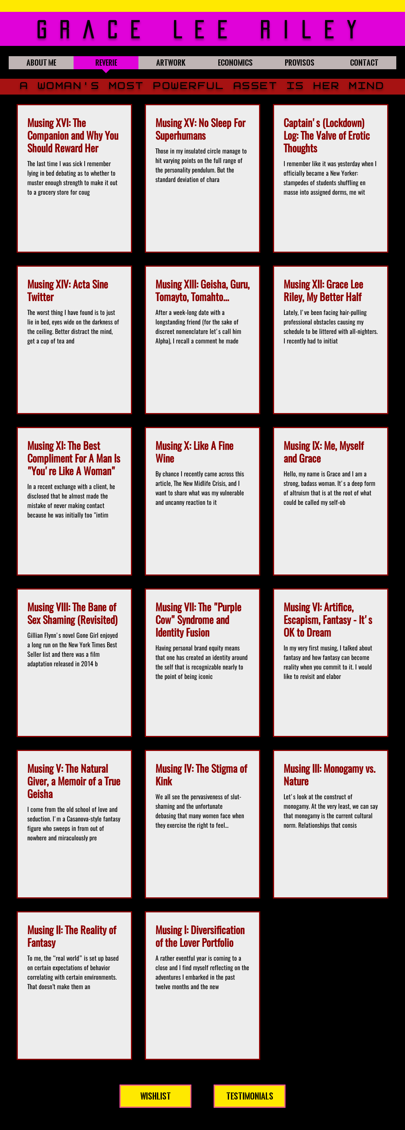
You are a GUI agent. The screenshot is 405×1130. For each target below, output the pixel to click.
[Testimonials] (250, 1096)
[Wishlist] (155, 1096)
